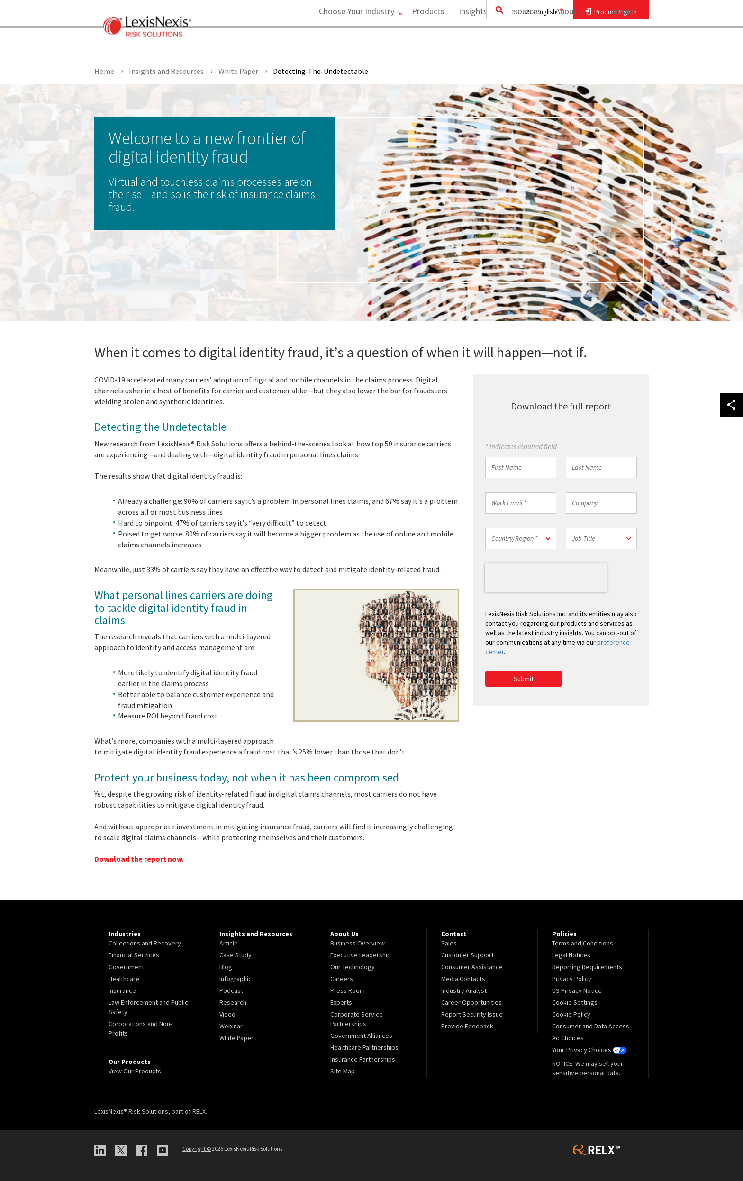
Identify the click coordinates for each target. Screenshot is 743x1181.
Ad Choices (568, 1038)
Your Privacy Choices (589, 1049)
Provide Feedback (467, 1026)
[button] (520, 538)
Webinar (231, 1026)
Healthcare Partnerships (364, 1047)
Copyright (196, 1148)
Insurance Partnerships (362, 1059)
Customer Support (467, 955)
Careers (341, 978)
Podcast (231, 990)
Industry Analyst (464, 990)
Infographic (235, 978)
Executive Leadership (360, 955)
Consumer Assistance (472, 967)
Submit (524, 678)
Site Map (342, 1071)
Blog (225, 967)
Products (424, 45)
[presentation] (546, 577)
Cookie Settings (575, 1002)
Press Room (347, 990)
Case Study (235, 955)
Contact (620, 45)
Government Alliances (361, 1035)
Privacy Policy (571, 978)
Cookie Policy (571, 1014)
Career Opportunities (471, 1002)
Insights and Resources (496, 45)
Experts (341, 1002)
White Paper (236, 1038)
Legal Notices (571, 955)
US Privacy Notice (577, 990)
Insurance (122, 990)
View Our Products (135, 1071)
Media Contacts (463, 978)
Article (228, 943)
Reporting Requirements (587, 967)
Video (227, 1014)
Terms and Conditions (582, 943)
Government (126, 967)
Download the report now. (139, 858)
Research (232, 1002)
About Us (568, 45)
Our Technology (352, 967)
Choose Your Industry (349, 45)
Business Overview (357, 943)
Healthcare (124, 978)
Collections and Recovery (145, 943)
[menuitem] (424, 46)
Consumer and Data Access (590, 1026)
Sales (449, 943)
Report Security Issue (472, 1014)
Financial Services (134, 955)
